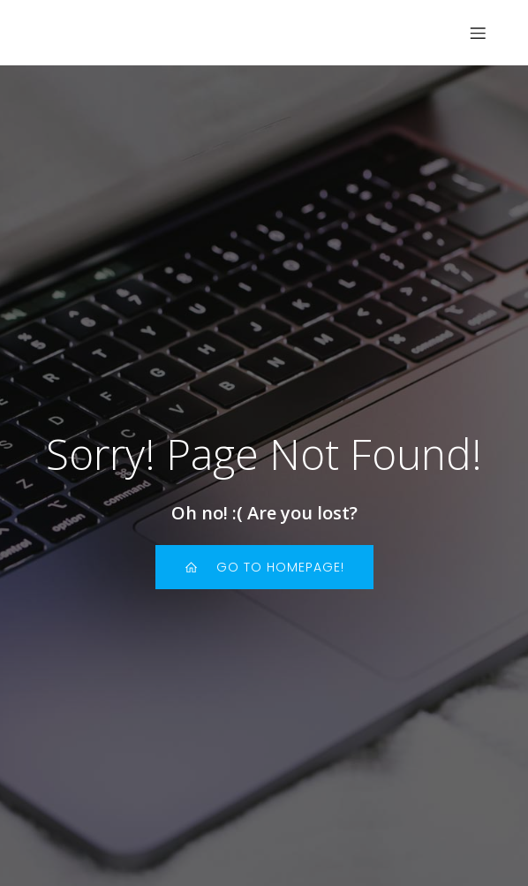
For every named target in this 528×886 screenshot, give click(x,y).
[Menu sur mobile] (478, 33)
